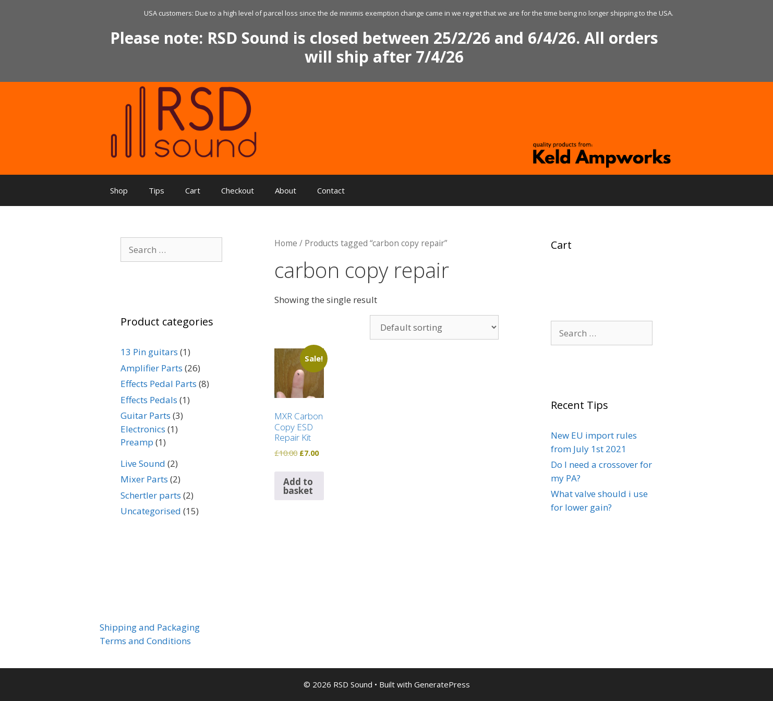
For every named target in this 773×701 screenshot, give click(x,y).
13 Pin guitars (149, 352)
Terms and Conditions (145, 641)
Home (285, 243)
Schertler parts (150, 495)
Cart (192, 190)
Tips (156, 190)
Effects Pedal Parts (158, 384)
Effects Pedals (148, 400)
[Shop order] (434, 327)
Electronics (142, 429)
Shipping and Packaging (150, 627)
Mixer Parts (144, 479)
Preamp (136, 442)
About (285, 190)
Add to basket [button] (298, 486)
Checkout (237, 190)
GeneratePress (442, 684)
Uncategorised (150, 511)
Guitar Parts (145, 415)
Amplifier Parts (151, 368)
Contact (331, 190)
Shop (119, 190)
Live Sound (142, 463)
